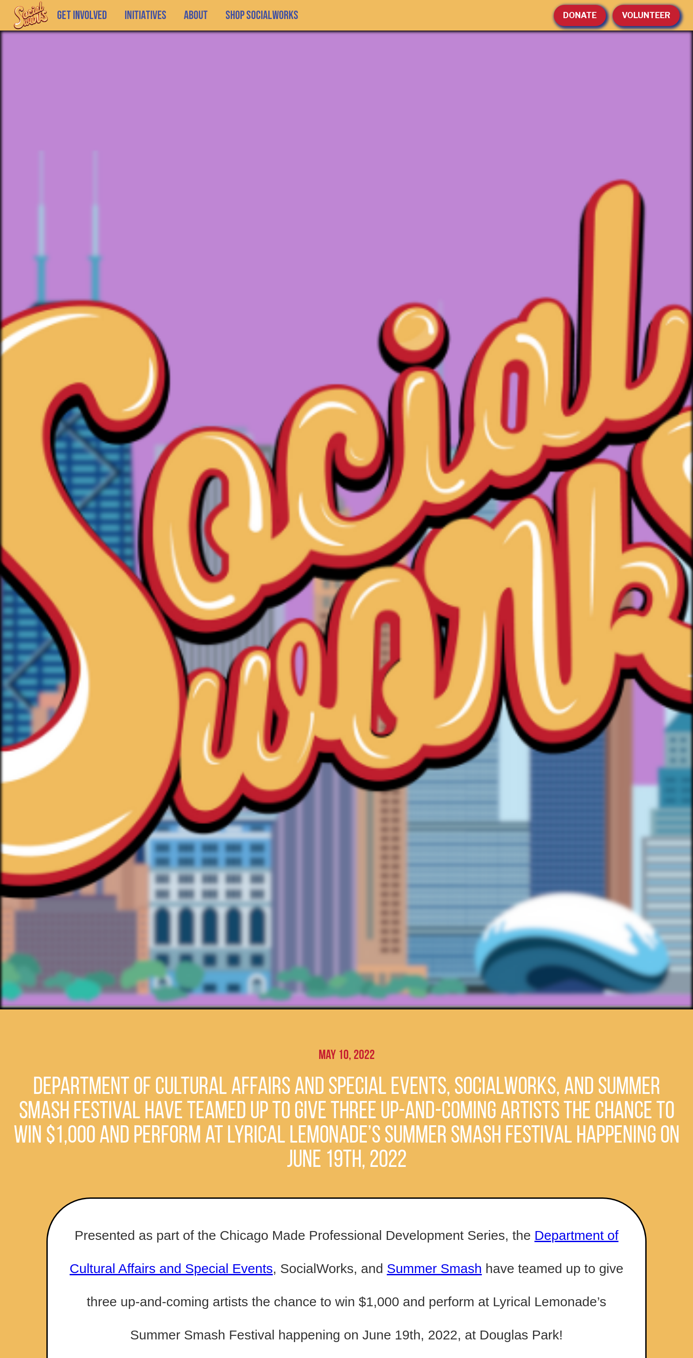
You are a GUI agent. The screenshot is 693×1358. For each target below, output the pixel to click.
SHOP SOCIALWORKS (261, 15)
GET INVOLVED (82, 15)
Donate (580, 15)
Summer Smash (434, 1268)
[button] (145, 15)
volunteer (646, 15)
